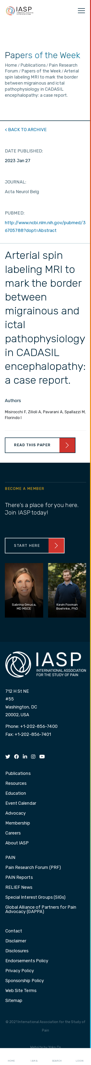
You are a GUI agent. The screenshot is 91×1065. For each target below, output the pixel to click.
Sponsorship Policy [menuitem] (24, 980)
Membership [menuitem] (17, 823)
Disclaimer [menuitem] (15, 941)
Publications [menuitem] (18, 773)
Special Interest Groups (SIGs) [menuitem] (35, 897)
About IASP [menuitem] (17, 843)
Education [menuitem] (15, 793)
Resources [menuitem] (16, 783)
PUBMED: (15, 213)
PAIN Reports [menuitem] (19, 877)
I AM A (34, 1056)
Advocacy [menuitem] (15, 813)
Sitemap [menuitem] (14, 1000)
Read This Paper (32, 445)
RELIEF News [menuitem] (19, 887)
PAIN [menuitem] (10, 857)
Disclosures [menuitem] (17, 951)
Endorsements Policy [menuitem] (27, 961)
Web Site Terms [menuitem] (20, 990)
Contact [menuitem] (13, 931)
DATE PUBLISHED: (24, 151)
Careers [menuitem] (13, 833)
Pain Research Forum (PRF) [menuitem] (33, 867)
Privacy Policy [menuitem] (19, 971)
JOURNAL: (15, 182)
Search (57, 1056)
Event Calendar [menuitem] (20, 803)
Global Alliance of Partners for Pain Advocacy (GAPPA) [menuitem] (40, 909)
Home (11, 1056)
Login (79, 1056)
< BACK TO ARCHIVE (26, 129)
